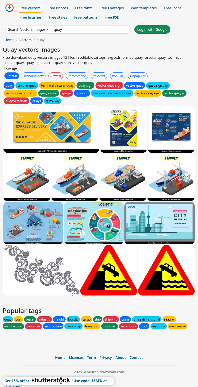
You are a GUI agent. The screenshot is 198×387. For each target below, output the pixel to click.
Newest (55, 76)
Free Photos (58, 8)
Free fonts (84, 8)
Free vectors (29, 8)
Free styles (58, 17)
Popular (117, 76)
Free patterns (85, 17)
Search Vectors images (27, 29)
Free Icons (172, 8)
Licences (76, 357)
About (120, 357)
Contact (136, 357)
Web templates (144, 8)
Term (91, 357)
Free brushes (30, 17)
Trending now (34, 76)
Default (11, 76)
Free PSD (112, 17)
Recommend (77, 76)
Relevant (99, 76)
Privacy (105, 357)
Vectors (25, 39)
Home (9, 39)
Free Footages (111, 8)
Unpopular (137, 76)
